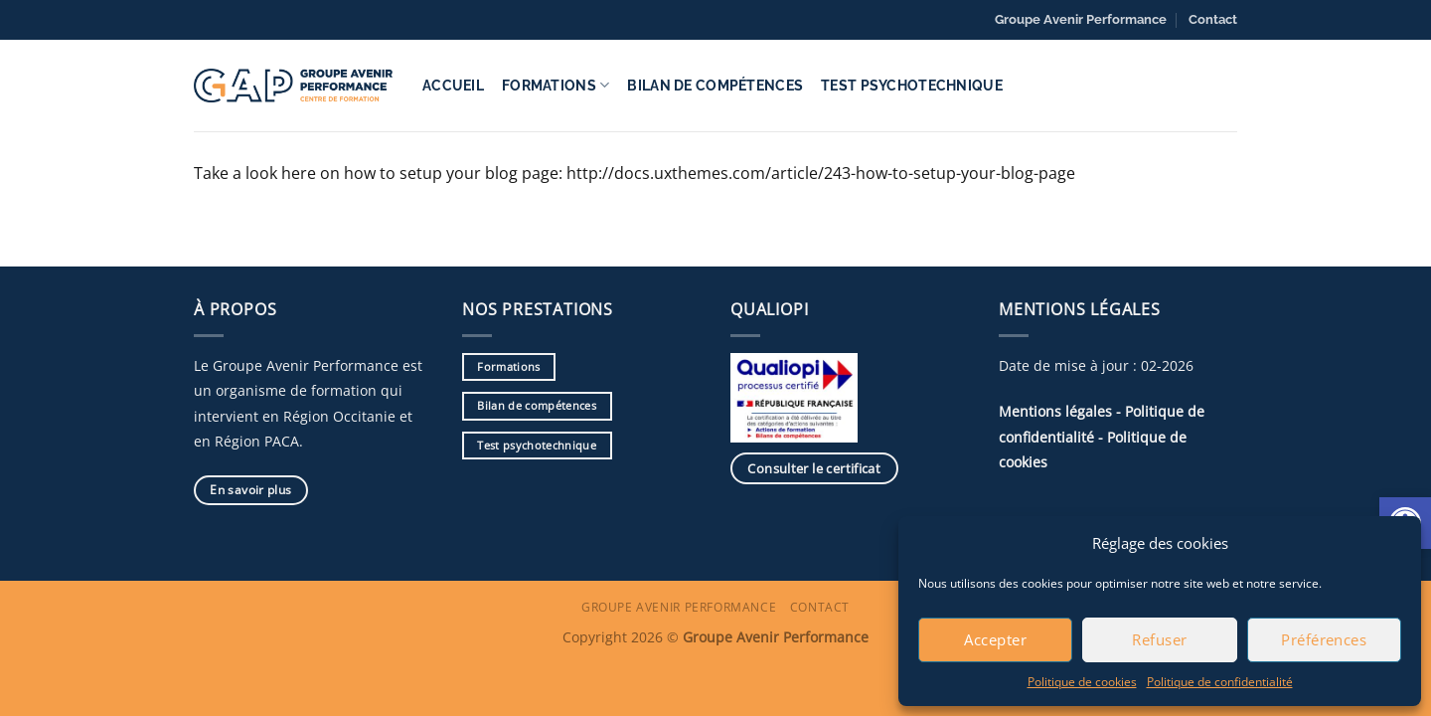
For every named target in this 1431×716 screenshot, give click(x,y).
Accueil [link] (453, 85)
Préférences (1323, 639)
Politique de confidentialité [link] (1220, 681)
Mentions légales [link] (1055, 411)
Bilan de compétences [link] (715, 85)
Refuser (1159, 639)
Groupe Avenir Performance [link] (1081, 19)
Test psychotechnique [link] (912, 85)
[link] (293, 85)
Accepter (995, 639)
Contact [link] (1213, 19)
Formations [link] (555, 85)
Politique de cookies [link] (1082, 681)
